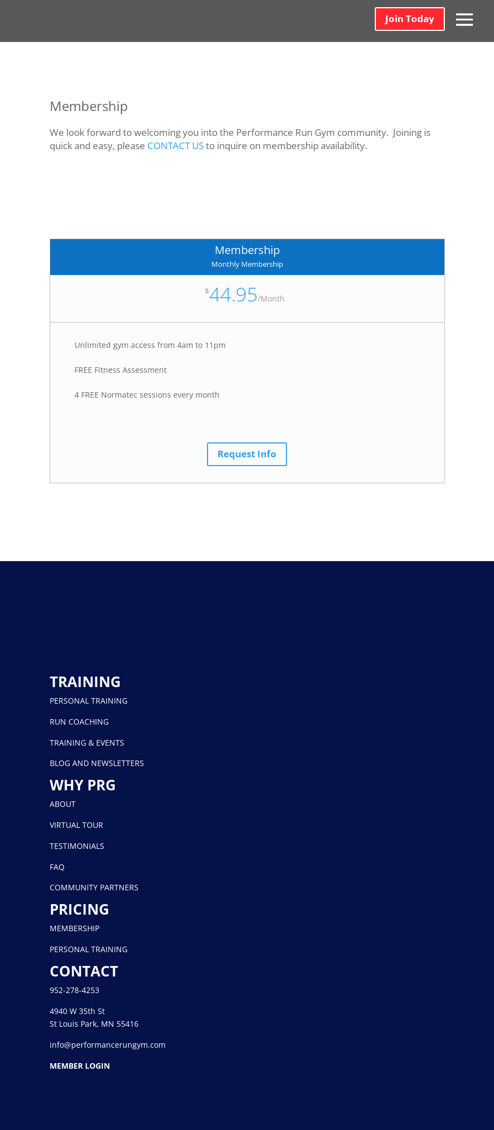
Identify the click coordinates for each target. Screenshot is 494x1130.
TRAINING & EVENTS (87, 742)
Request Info (247, 453)
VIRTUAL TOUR (76, 825)
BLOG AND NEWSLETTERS (97, 763)
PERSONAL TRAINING (89, 700)
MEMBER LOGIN (80, 1065)
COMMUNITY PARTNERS (94, 887)
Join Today (409, 18)
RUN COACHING (79, 721)
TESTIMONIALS (77, 846)
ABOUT (63, 804)
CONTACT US (175, 145)
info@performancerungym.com (108, 1044)
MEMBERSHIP (74, 928)
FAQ (57, 867)
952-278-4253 (74, 990)
